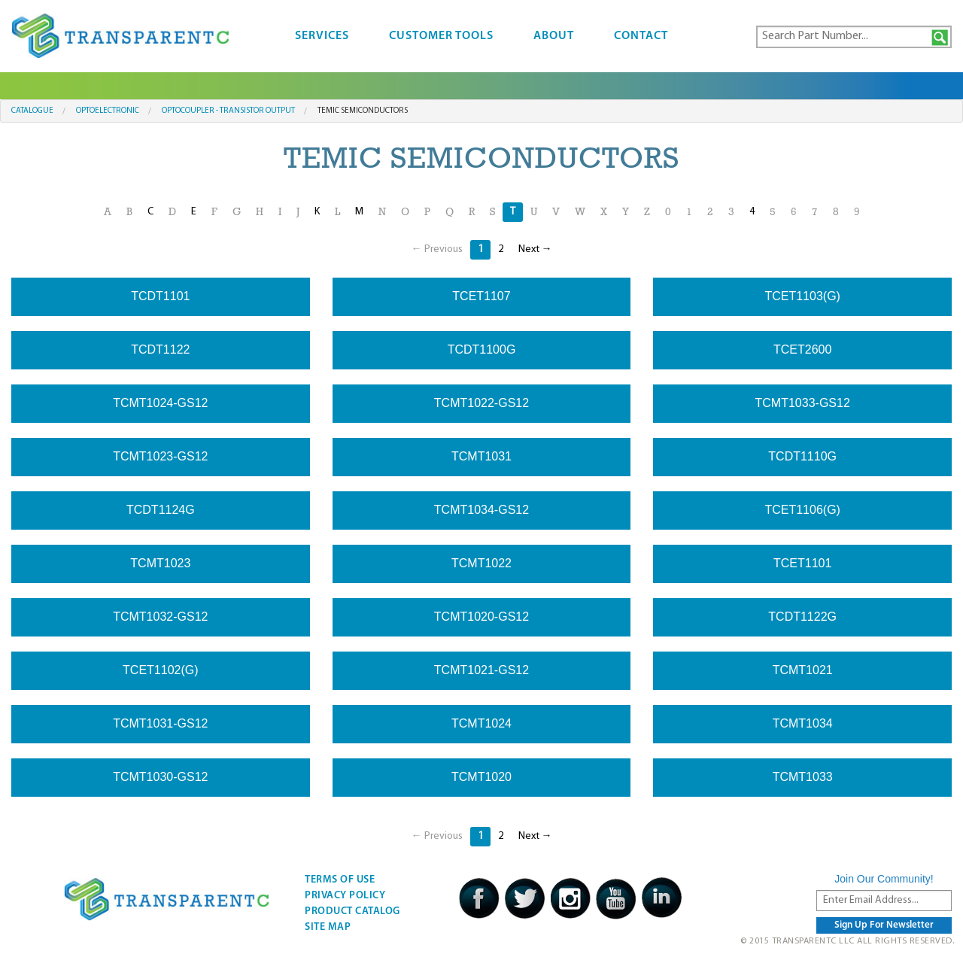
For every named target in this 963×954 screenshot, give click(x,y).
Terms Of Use (340, 880)
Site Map (328, 927)
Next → (535, 249)
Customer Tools (441, 36)
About (553, 36)
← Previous (437, 249)
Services (322, 36)
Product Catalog (352, 911)
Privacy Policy (345, 895)
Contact (641, 36)
